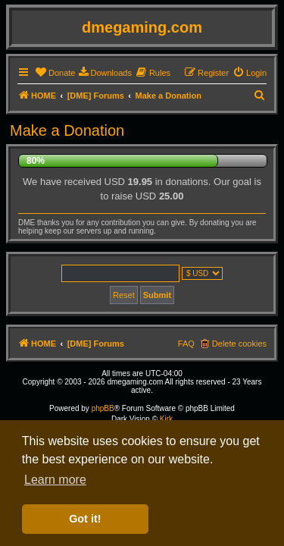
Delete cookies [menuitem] (239, 343)
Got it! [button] (85, 519)
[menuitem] (55, 73)
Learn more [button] (55, 479)
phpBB (103, 408)
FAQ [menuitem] (186, 343)
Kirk (166, 419)
